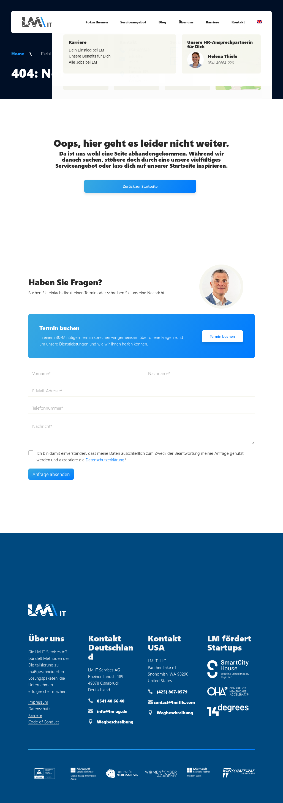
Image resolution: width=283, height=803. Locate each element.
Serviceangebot (133, 22)
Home (17, 54)
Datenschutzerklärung (105, 459)
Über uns (186, 22)
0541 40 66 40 (110, 701)
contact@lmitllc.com (174, 702)
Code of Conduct (43, 722)
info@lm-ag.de (112, 711)
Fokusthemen (97, 22)
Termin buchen (222, 336)
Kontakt (238, 22)
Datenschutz (39, 708)
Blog (162, 22)
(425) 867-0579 (172, 692)
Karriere (212, 22)
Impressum (38, 702)
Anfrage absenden (51, 474)
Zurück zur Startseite (140, 186)
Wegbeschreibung (115, 722)
